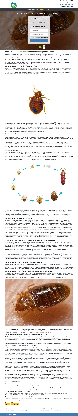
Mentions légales (12, 414)
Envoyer (39, 40)
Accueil (6, 414)
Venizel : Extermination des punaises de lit (15, 408)
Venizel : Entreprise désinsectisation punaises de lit (16, 410)
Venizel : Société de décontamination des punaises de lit (52, 408)
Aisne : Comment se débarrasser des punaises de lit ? (16, 407)
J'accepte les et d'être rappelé (39, 37)
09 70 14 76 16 (64, 4)
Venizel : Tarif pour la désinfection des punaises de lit (51, 410)
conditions (39, 37)
